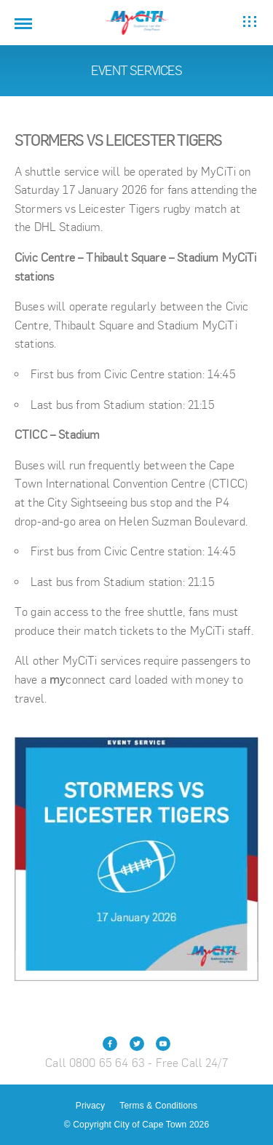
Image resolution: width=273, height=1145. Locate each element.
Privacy (90, 1106)
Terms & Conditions (158, 1106)
